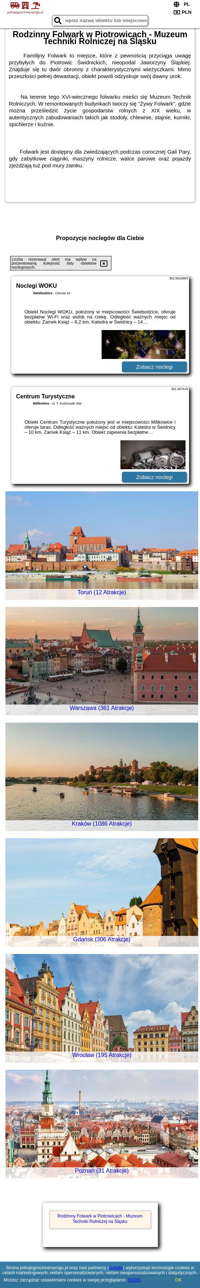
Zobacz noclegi (154, 367)
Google (116, 1267)
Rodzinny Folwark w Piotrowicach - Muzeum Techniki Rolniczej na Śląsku (100, 1219)
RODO (134, 1280)
